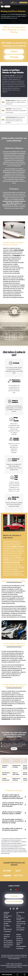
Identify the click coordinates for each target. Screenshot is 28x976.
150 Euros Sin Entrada (7, 916)
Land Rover (7, 6)
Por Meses (7, 925)
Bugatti (18, 934)
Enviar (14, 748)
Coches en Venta (19, 943)
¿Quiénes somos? (6, 913)
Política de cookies (11, 967)
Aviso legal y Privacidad (21, 965)
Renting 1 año (20, 928)
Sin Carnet (7, 947)
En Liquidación (8, 940)
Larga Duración (20, 921)
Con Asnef (7, 934)
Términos (19, 967)
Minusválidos (20, 930)
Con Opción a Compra (20, 918)
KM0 (5, 938)
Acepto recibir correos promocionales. (13, 746)
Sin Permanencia (8, 928)
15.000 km (7, 936)
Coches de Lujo (20, 923)
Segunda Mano (8, 945)
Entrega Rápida (21, 946)
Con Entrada (7, 921)
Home (2, 6)
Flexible (6, 923)
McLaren (19, 936)
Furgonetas (7, 931)
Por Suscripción (8, 942)
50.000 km (19, 940)
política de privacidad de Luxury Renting (15, 744)
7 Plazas (18, 916)
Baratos (18, 925)
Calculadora (19, 948)
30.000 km (19, 938)
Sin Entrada (7, 919)
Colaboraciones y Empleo (7, 965)
